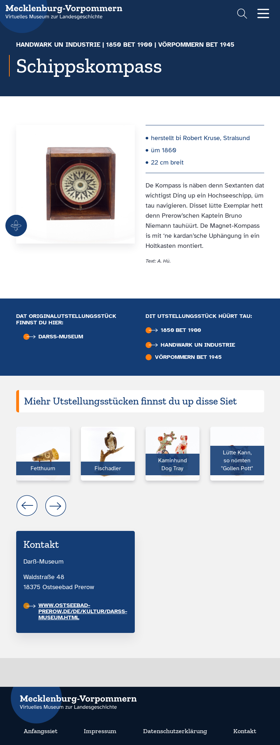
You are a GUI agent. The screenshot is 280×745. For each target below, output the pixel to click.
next (55, 506)
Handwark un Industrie (58, 44)
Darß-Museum (55, 337)
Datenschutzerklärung (175, 731)
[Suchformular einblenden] (242, 14)
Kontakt (244, 731)
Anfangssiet (41, 731)
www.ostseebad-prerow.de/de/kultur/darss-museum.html (77, 611)
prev (27, 506)
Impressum (100, 731)
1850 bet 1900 (129, 44)
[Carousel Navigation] (140, 506)
